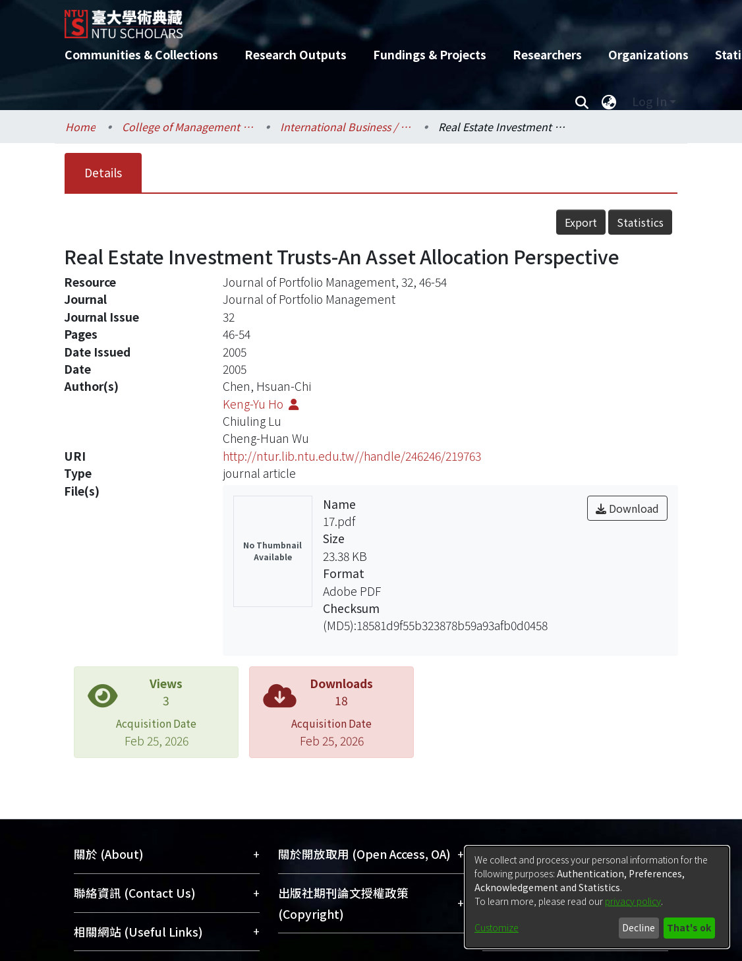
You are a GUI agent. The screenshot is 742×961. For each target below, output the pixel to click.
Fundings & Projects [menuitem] (429, 54)
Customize (496, 927)
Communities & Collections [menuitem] (141, 54)
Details (103, 172)
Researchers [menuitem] (547, 54)
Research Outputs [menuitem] (295, 54)
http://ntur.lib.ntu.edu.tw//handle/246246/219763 (352, 456)
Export (581, 222)
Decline (638, 927)
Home (80, 126)
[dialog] (597, 897)
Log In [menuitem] (649, 101)
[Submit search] (581, 101)
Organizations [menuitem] (648, 54)
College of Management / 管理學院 (188, 126)
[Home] (359, 19)
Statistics (640, 222)
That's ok (689, 927)
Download (627, 508)
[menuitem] (609, 101)
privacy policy (633, 901)
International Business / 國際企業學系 (346, 126)
